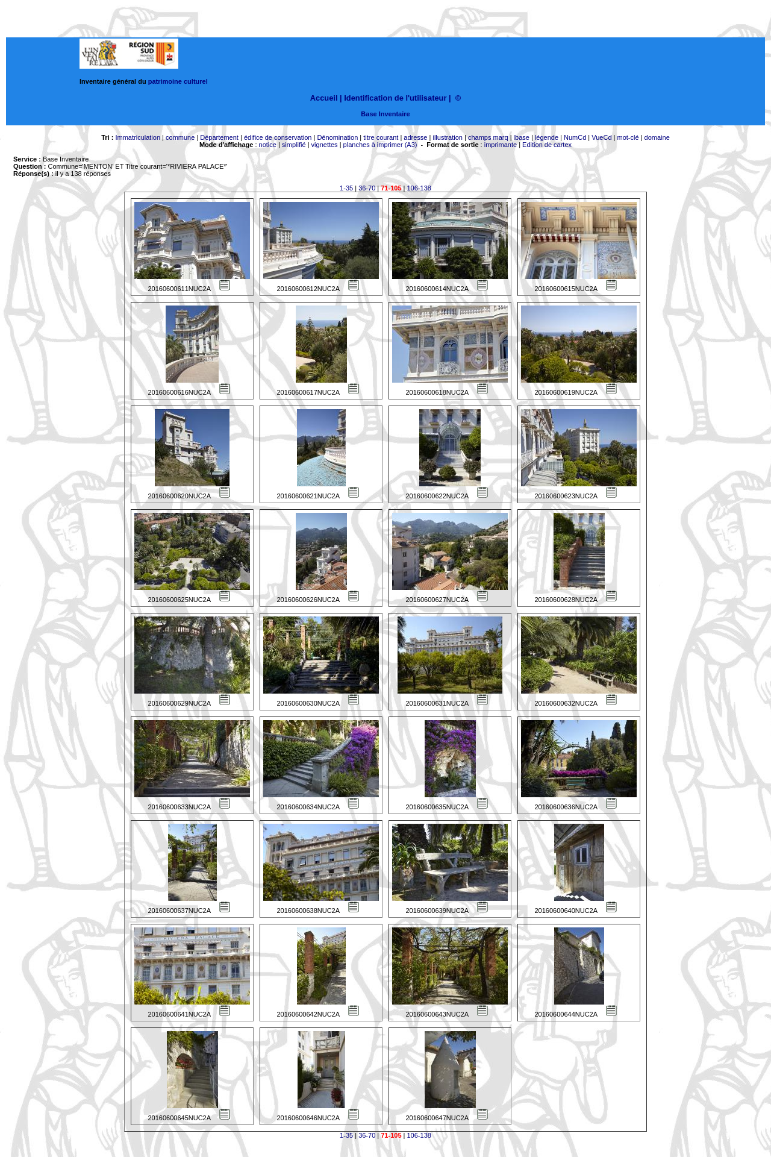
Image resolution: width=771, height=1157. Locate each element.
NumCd (575, 137)
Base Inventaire (385, 114)
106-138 (419, 188)
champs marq (488, 137)
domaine (657, 137)
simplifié (294, 144)
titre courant (380, 137)
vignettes (324, 144)
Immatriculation (137, 137)
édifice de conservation (278, 137)
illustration (447, 137)
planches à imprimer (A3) (380, 144)
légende (546, 137)
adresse (415, 137)
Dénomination (337, 137)
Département (219, 137)
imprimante (500, 144)
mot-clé (628, 137)
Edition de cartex (547, 144)
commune (180, 137)
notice (267, 144)
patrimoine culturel (178, 81)
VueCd (601, 137)
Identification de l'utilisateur (395, 97)
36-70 (366, 188)
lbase (521, 137)
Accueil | (326, 97)
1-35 (346, 188)
